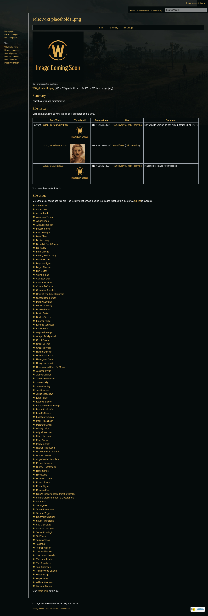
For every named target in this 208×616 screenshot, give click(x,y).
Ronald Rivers (43, 482)
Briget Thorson (43, 267)
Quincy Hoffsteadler (46, 467)
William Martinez (44, 582)
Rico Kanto (41, 474)
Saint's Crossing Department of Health (55, 494)
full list (137, 201)
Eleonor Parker (43, 321)
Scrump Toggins (44, 513)
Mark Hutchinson (44, 421)
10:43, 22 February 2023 (55, 125)
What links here (11, 47)
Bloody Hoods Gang (46, 255)
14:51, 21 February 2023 (55, 145)
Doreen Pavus (43, 309)
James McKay (43, 386)
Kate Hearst (42, 397)
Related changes (11, 50)
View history (157, 10)
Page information (11, 63)
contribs (138, 125)
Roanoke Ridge (44, 478)
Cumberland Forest (46, 298)
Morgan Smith (43, 444)
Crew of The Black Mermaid (50, 294)
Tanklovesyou (43, 540)
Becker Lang (42, 240)
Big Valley (41, 248)
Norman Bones (43, 455)
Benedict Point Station (47, 244)
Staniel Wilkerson (45, 521)
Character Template (46, 290)
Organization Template (47, 459)
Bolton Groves (43, 259)
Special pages (10, 53)
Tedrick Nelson (43, 547)
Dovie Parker (42, 313)
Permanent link (10, 60)
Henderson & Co (44, 355)
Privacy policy (38, 609)
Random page (10, 38)
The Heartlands (44, 559)
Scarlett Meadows (45, 509)
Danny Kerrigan (44, 301)
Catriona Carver (44, 282)
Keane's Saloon (44, 401)
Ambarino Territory (45, 217)
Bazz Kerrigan (43, 232)
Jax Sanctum (42, 390)
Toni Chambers (43, 567)
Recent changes (11, 34)
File (101, 28)
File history (113, 28)
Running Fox (42, 490)
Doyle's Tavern (43, 317)
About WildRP (51, 609)
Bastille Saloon (43, 228)
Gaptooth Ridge (44, 332)
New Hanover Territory (47, 451)
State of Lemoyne (45, 528)
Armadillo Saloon (44, 225)
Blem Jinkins (42, 251)
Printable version (11, 56)
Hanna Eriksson (44, 351)
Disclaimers (65, 609)
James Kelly (42, 382)
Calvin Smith (42, 274)
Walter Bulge (42, 574)
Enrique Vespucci (45, 324)
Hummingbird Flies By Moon (50, 367)
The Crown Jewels (45, 555)
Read (132, 10)
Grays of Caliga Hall (46, 336)
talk (130, 125)
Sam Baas (41, 501)
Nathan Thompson (45, 447)
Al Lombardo (42, 213)
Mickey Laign (42, 428)
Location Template (45, 417)
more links (43, 591)
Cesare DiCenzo (44, 286)
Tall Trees (41, 536)
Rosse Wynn (42, 486)
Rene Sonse (42, 471)
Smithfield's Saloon (45, 517)
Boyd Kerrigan (43, 263)
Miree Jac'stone (44, 436)
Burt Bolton (41, 271)
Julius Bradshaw (44, 394)
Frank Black (42, 328)
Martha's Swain (43, 424)
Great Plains (42, 340)
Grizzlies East (43, 344)
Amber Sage (42, 221)
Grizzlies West (43, 348)
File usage (128, 28)
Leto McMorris (43, 413)
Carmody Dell (43, 278)
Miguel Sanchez (44, 432)
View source (143, 10)
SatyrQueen (42, 505)
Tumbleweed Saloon (46, 570)
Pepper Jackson (44, 463)
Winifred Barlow (44, 586)
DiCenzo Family (44, 305)
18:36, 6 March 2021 (53, 166)
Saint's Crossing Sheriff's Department (55, 497)
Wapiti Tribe (42, 578)
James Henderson (45, 378)
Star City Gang (43, 524)
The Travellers (43, 563)
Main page (8, 31)
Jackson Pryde (43, 371)
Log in (202, 3)
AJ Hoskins (41, 205)
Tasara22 (40, 544)
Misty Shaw (42, 440)
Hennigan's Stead (45, 359)
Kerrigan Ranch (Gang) (48, 405)
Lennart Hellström (45, 409)
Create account (192, 3)
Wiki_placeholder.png (43, 88)
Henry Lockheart (44, 363)
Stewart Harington (45, 532)
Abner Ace (41, 209)
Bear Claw (41, 236)
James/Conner (43, 374)
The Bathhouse (43, 551)
